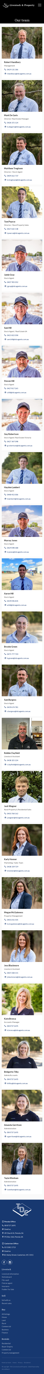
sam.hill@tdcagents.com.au (18, 339)
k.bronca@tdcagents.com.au (18, 1030)
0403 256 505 (12, 920)
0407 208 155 (12, 973)
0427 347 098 (12, 441)
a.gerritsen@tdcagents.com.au (19, 1136)
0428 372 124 (12, 122)
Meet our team (6, 1362)
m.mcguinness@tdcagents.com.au (20, 924)
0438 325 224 (12, 760)
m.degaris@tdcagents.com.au (19, 127)
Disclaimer (27, 1362)
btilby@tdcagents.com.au (17, 1083)
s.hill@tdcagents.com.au (16, 392)
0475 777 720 (12, 654)
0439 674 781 (12, 707)
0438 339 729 (12, 866)
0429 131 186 (12, 69)
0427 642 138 (12, 229)
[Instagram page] (10, 1262)
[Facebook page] (4, 1262)
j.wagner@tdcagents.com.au (18, 817)
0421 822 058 (12, 335)
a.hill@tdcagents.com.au (16, 605)
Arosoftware (6, 1369)
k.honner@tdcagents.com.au (18, 871)
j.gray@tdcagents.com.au (17, 286)
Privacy (20, 1362)
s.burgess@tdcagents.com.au (18, 711)
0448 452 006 (12, 494)
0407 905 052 (12, 282)
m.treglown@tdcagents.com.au (19, 180)
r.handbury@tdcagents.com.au (19, 73)
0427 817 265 (12, 388)
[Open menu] (39, 5)
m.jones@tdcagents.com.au (18, 552)
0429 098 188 (12, 548)
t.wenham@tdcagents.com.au (19, 1189)
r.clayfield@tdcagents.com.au (19, 764)
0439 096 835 (12, 601)
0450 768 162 (12, 813)
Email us (7, 1229)
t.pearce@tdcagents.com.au (18, 233)
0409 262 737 (12, 176)
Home (15, 1362)
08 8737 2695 (12, 1026)
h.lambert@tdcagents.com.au (19, 499)
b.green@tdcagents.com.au (18, 658)
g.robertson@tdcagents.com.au (19, 445)
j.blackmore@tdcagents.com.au (19, 977)
